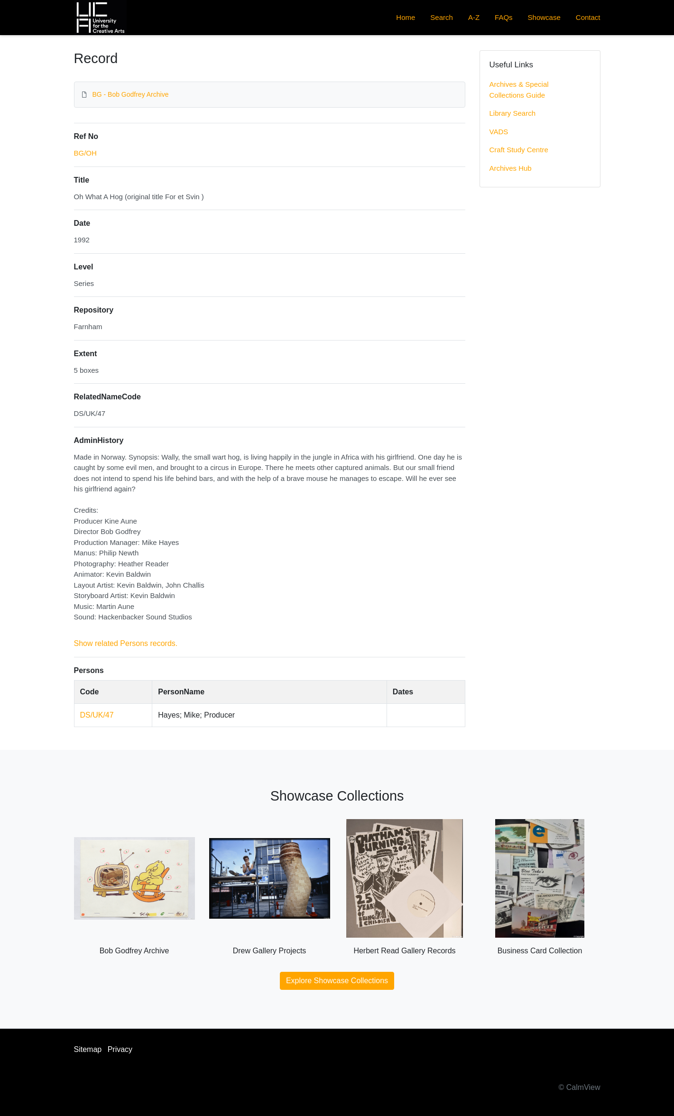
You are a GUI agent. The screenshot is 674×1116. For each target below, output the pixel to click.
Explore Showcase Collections (337, 981)
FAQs (504, 17)
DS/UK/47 (97, 715)
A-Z (474, 17)
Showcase (544, 17)
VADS (498, 132)
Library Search (512, 113)
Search (441, 17)
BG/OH (85, 153)
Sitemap (88, 1049)
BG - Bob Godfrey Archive (130, 94)
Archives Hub (510, 168)
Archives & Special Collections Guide (519, 89)
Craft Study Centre (518, 150)
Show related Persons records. (126, 643)
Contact (588, 17)
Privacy (120, 1049)
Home (405, 17)
